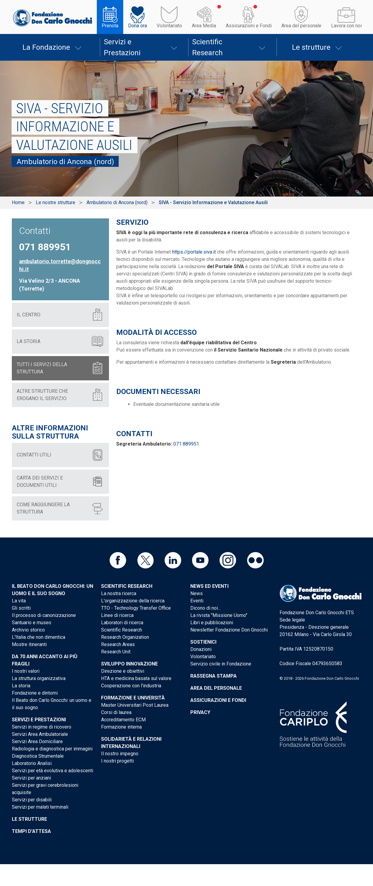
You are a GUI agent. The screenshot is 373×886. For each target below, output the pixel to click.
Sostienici (203, 642)
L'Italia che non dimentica (38, 637)
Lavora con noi (346, 26)
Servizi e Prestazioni (122, 47)
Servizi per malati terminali (40, 807)
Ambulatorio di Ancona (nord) (117, 202)
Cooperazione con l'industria (131, 686)
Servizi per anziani (31, 778)
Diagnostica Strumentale (38, 756)
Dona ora (137, 26)
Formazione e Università (133, 698)
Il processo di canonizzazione (44, 615)
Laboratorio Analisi (32, 763)
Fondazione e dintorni (35, 693)
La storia (21, 686)
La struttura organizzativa (39, 678)
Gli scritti (21, 608)
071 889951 (186, 444)
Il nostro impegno (119, 753)
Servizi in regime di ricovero (41, 727)
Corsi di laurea (116, 712)
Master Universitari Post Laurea (134, 705)
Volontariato (169, 26)
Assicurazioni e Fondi (249, 26)
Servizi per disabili (32, 800)
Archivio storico (28, 630)
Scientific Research (207, 47)
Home (18, 202)
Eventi (196, 601)
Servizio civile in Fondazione (220, 664)
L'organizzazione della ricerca (132, 601)
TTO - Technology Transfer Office (136, 608)
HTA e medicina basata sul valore (136, 678)
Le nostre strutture (55, 202)
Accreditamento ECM (123, 720)
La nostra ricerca (118, 593)
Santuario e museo (31, 622)
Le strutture (311, 47)
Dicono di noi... (205, 608)
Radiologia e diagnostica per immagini (52, 749)
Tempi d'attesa (31, 831)
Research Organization (125, 637)
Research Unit (116, 652)
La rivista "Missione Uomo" (218, 615)
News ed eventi (209, 586)
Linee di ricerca (117, 615)
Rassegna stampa (213, 676)
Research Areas (118, 644)
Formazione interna (121, 727)
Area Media (204, 26)
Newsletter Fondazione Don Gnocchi (229, 630)
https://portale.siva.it (194, 252)
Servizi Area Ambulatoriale (40, 734)
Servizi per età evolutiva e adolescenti (52, 770)
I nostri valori (25, 671)
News (196, 593)
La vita (19, 601)
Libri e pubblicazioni (211, 622)
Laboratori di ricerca (122, 622)
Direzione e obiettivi (122, 671)
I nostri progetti (117, 761)
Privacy (200, 712)
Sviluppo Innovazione (129, 664)
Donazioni (201, 649)
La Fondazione (46, 47)
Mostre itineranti (29, 644)
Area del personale (301, 26)
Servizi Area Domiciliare (37, 741)
